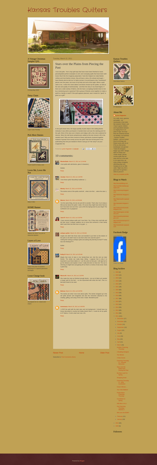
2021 (117, 286)
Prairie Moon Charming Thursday (121, 394)
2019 (117, 292)
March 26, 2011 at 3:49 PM (76, 306)
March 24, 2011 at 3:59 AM (78, 233)
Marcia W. (63, 275)
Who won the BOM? (123, 412)
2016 (117, 301)
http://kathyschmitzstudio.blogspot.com (121, 208)
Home (81, 353)
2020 (117, 289)
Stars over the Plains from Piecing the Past (122, 368)
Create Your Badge (118, 263)
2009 (117, 426)
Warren (62, 200)
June (119, 336)
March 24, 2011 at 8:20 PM (74, 291)
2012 (117, 313)
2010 (117, 423)
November (120, 321)
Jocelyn (62, 177)
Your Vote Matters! (122, 390)
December (120, 318)
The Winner (120, 355)
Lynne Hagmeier (121, 115)
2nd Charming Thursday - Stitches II (121, 408)
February (120, 416)
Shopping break (121, 377)
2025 (117, 275)
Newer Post (58, 353)
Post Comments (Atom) (68, 357)
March (119, 345)
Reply (62, 171)
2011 (117, 316)
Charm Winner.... (122, 387)
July (118, 333)
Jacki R (62, 217)
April (118, 342)
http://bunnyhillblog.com (120, 183)
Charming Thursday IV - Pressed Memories (123, 362)
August (119, 330)
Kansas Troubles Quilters (67, 10)
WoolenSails (64, 161)
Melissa (62, 291)
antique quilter (65, 233)
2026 (117, 272)
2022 (117, 284)
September (120, 327)
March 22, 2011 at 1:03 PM (74, 177)
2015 (117, 304)
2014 (117, 307)
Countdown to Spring (121, 399)
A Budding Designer (123, 352)
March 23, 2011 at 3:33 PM (74, 217)
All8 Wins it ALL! (122, 403)
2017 (117, 298)
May (118, 339)
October (119, 324)
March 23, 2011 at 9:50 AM (74, 200)
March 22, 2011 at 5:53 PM (73, 188)
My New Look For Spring (122, 373)
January (119, 419)
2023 (117, 281)
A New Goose (121, 358)
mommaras (64, 306)
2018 (117, 295)
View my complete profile (121, 174)
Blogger (82, 461)
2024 (117, 278)
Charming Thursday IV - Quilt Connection (123, 382)
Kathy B (63, 254)
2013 (117, 310)
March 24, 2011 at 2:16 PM (75, 275)
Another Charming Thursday (122, 348)
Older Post (104, 353)
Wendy (62, 188)
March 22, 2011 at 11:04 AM (77, 161)
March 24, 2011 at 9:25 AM (74, 254)
